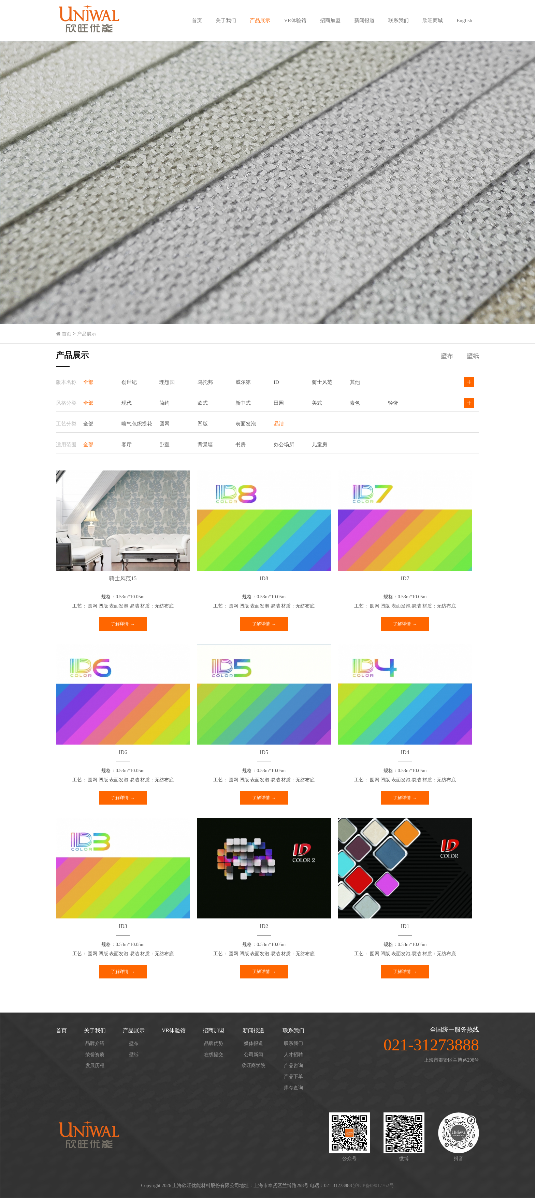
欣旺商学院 (253, 1065)
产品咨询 (293, 1065)
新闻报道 (364, 20)
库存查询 (293, 1087)
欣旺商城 (432, 20)
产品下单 (293, 1076)
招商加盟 (330, 20)
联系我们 (398, 20)
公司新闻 (253, 1054)
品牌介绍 (94, 1043)
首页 (197, 20)
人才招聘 (293, 1054)
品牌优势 (213, 1043)
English (464, 20)
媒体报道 (253, 1043)
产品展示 (260, 20)
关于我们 (226, 20)
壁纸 (134, 1054)
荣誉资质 (94, 1054)
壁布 (134, 1043)
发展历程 (94, 1065)
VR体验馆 (295, 20)
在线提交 (213, 1054)
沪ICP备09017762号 (373, 1185)
